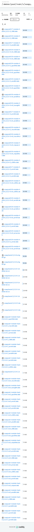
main (19, 4)
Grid (29, 14)
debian (6, 4)
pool (13, 4)
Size (29, 19)
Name (6, 19)
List (24, 14)
